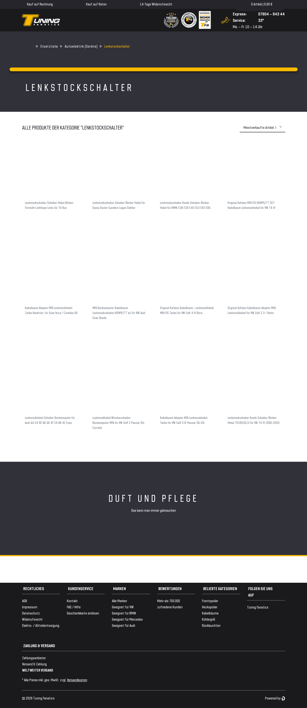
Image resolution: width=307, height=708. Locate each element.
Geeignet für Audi (123, 625)
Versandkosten (77, 679)
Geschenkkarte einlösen (83, 613)
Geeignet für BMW (124, 613)
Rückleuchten (211, 625)
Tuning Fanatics (257, 607)
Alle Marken (119, 600)
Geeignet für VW (123, 607)
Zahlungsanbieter (34, 657)
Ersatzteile (49, 46)
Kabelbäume (210, 613)
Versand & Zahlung (34, 664)
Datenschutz (31, 613)
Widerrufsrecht (32, 619)
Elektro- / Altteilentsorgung (40, 625)
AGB (24, 600)
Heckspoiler (209, 607)
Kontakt (72, 600)
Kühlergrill (208, 619)
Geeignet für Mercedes (127, 619)
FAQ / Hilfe (74, 607)
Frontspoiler (210, 600)
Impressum (29, 607)
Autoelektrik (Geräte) (81, 46)
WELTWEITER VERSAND (37, 670)
